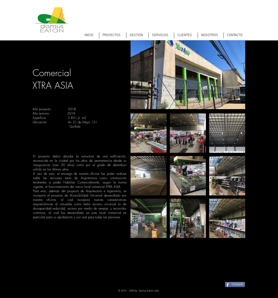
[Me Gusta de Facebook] (237, 276)
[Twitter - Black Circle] (223, 292)
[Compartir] (235, 284)
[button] (149, 133)
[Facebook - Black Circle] (212, 292)
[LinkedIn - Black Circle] (234, 292)
